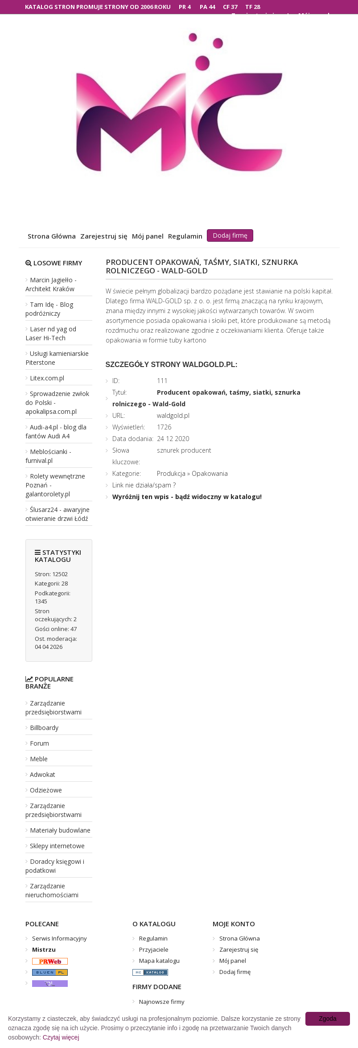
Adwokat (42, 774)
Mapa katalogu (159, 961)
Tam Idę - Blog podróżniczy (49, 309)
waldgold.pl (173, 415)
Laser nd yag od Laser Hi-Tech (50, 333)
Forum (39, 743)
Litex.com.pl (47, 378)
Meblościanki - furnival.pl (48, 456)
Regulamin (185, 235)
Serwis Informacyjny (59, 938)
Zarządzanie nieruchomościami (51, 890)
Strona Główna (52, 235)
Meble (39, 759)
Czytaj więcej (61, 1037)
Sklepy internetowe (57, 846)
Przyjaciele (154, 949)
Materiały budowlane (60, 830)
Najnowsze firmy (162, 1002)
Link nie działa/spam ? (144, 485)
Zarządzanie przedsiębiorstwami (53, 707)
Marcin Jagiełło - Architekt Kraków (51, 284)
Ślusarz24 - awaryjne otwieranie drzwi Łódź (57, 514)
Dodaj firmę (230, 235)
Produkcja (171, 473)
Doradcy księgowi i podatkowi (54, 866)
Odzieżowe (46, 790)
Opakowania (210, 473)
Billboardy (44, 727)
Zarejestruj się (104, 235)
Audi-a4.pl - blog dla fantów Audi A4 (55, 431)
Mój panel (148, 235)
